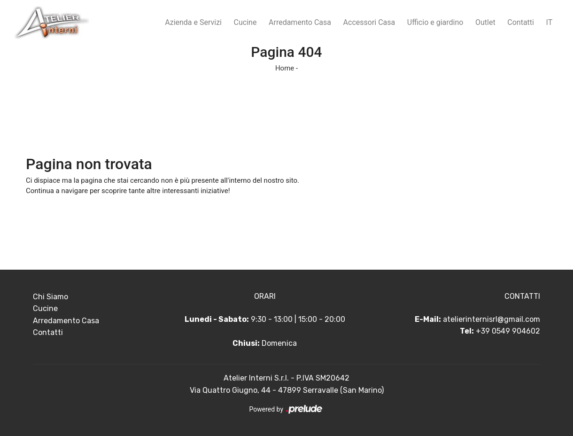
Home (284, 68)
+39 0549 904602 (508, 331)
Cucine (245, 22)
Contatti (520, 22)
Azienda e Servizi (193, 22)
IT (549, 22)
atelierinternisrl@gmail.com (491, 319)
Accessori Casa (369, 22)
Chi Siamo (50, 296)
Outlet (485, 22)
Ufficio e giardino (435, 22)
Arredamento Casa (300, 22)
